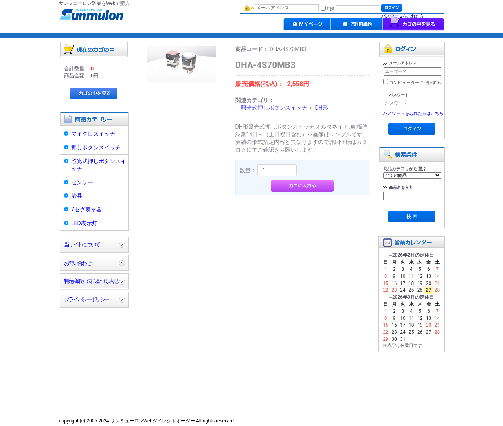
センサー (82, 182)
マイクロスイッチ (93, 133)
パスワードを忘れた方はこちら (413, 113)
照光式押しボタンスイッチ (98, 165)
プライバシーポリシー (86, 299)
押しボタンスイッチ (96, 147)
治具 (76, 196)
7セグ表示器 (86, 209)
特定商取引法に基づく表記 (90, 281)
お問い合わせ (77, 263)
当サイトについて (82, 244)
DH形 (321, 108)
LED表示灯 (84, 223)
